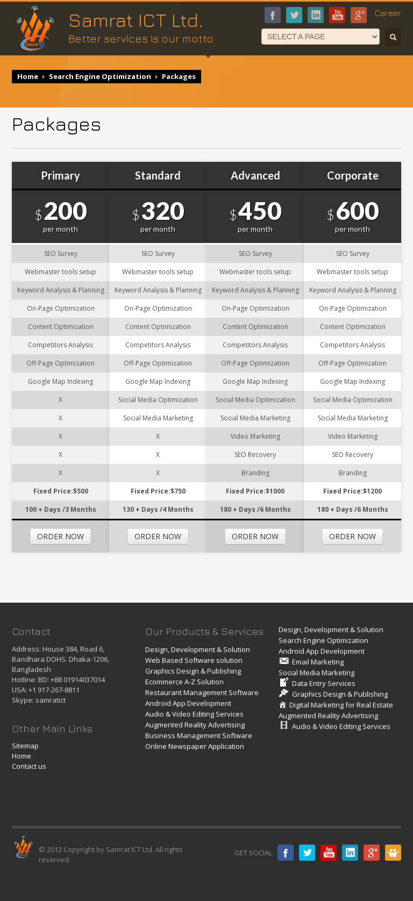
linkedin (316, 15)
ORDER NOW (60, 536)
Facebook (273, 15)
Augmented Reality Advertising (195, 725)
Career (388, 13)
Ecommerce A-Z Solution (184, 682)
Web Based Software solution (194, 660)
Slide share (393, 853)
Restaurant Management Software (202, 692)
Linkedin (350, 853)
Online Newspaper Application (194, 746)
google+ (359, 15)
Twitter (307, 853)
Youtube (337, 15)
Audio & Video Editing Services (194, 714)
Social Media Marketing (316, 672)
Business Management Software (198, 735)
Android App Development (188, 703)
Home (27, 76)
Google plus (372, 853)
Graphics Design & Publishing (193, 671)
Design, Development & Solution (197, 649)
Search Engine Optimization (100, 76)
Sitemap (25, 745)
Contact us (29, 766)
